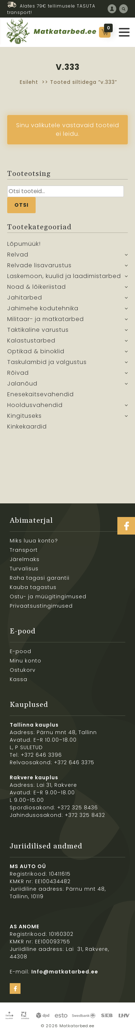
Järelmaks (25, 559)
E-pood (20, 651)
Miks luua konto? (34, 540)
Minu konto (25, 660)
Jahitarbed (24, 297)
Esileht (29, 82)
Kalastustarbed (31, 340)
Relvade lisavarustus (39, 265)
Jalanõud (22, 383)
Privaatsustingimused (41, 605)
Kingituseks (24, 416)
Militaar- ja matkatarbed (45, 319)
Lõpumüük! (24, 244)
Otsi (21, 205)
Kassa (18, 679)
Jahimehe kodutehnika (42, 308)
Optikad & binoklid (35, 351)
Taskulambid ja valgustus (47, 362)
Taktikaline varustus (38, 330)
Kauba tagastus (33, 587)
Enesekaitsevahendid (40, 394)
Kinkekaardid (27, 426)
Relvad (17, 254)
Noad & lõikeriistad (36, 287)
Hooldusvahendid (35, 405)
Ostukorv (23, 670)
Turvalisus (24, 568)
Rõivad (18, 373)
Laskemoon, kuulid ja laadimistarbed (64, 276)
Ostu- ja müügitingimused (48, 596)
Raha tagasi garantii (39, 577)
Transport (24, 550)
